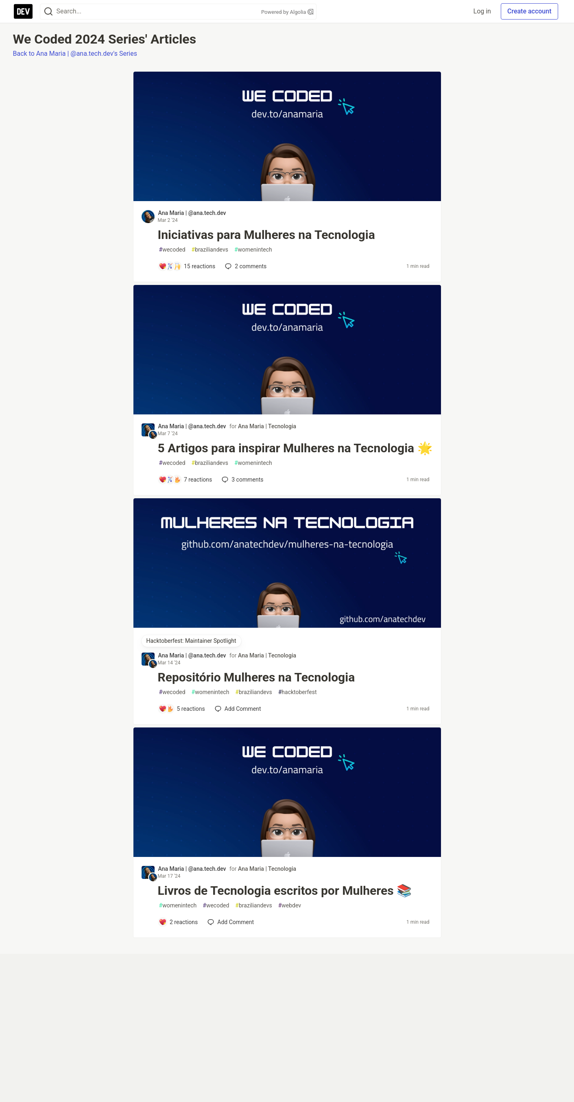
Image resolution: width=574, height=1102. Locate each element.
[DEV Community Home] (23, 11)
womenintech (253, 249)
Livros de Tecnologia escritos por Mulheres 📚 (285, 890)
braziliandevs (210, 249)
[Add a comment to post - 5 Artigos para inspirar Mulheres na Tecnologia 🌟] (185, 479)
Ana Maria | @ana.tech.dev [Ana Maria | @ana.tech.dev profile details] (192, 213)
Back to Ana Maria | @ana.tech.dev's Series (75, 53)
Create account (529, 11)
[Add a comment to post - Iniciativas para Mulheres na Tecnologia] (187, 266)
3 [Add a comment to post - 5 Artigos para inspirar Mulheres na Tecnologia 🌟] (241, 479)
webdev (289, 905)
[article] (287, 199)
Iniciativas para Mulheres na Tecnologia (266, 235)
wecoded (172, 249)
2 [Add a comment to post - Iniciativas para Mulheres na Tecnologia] (244, 266)
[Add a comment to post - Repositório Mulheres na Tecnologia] (182, 708)
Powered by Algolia (287, 12)
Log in (482, 11)
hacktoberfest (297, 692)
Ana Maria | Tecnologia (267, 426)
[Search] (48, 11)
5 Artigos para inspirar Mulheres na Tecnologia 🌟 (295, 448)
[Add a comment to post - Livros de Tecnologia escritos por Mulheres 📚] (178, 922)
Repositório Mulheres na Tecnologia (256, 677)
